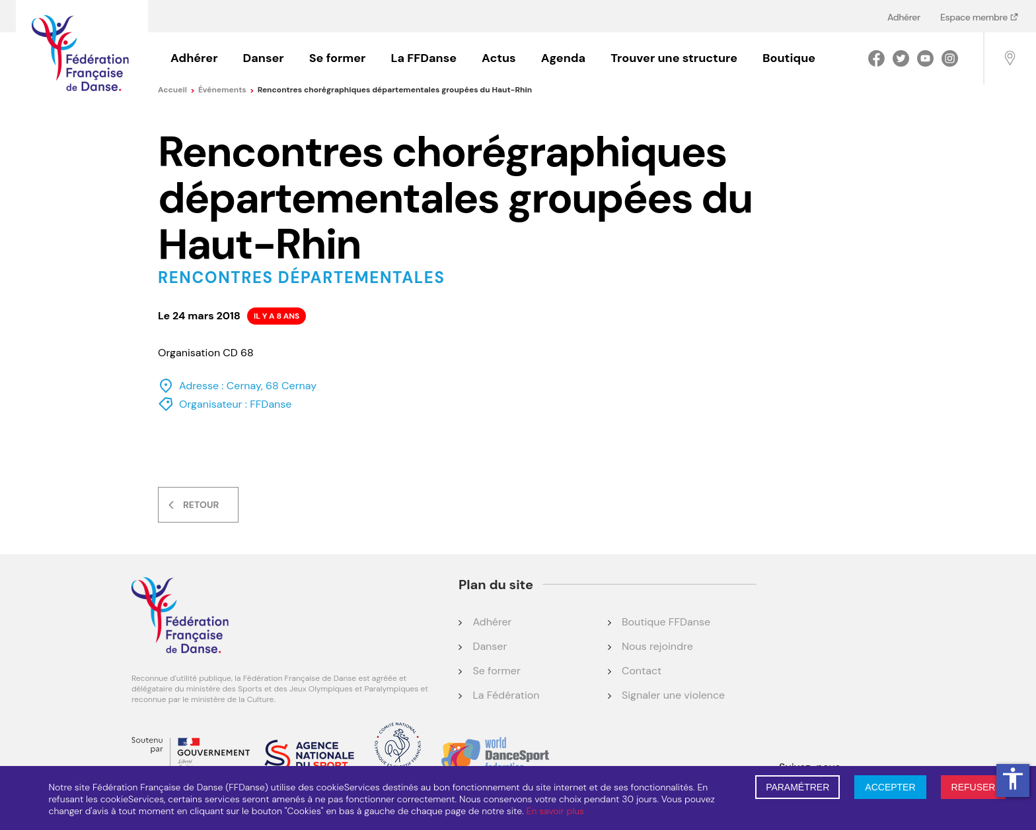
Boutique (788, 58)
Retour (201, 505)
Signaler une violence (673, 695)
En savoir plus (555, 811)
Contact (641, 671)
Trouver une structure (673, 58)
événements (226, 89)
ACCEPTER (890, 787)
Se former (337, 58)
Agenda (563, 58)
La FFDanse (423, 58)
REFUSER (973, 787)
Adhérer (903, 16)
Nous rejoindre (657, 646)
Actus (499, 58)
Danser (263, 58)
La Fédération (505, 695)
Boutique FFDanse (666, 622)
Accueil (176, 89)
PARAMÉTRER (797, 787)
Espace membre (975, 16)
